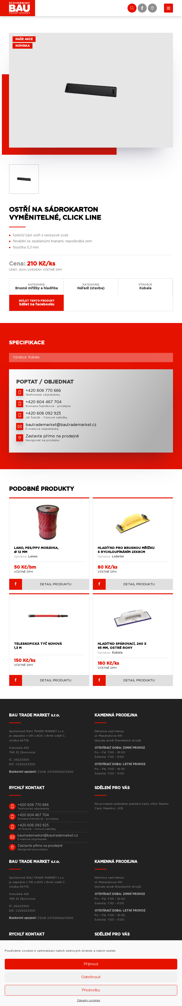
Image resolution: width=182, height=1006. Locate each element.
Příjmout (91, 964)
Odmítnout (91, 977)
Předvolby (91, 990)
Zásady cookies (88, 1000)
